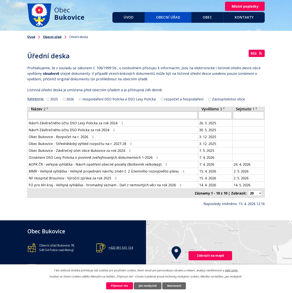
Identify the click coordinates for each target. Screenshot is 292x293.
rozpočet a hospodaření (183, 99)
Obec (207, 17)
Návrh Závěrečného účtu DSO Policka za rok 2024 (72, 130)
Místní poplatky (244, 6)
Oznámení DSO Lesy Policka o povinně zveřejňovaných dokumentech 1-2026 (94, 157)
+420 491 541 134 (120, 247)
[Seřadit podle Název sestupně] (47, 109)
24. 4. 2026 (242, 164)
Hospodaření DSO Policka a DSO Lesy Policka (119, 99)
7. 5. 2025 (206, 150)
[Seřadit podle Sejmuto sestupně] (256, 109)
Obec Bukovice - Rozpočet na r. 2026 (62, 136)
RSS (257, 53)
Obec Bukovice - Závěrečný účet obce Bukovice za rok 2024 (80, 150)
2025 (54, 99)
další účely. (231, 270)
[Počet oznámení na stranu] (255, 193)
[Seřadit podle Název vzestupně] (47, 108)
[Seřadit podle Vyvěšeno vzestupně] (224, 108)
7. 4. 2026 (206, 157)
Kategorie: (35, 98)
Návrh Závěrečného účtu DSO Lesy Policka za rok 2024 (76, 123)
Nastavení (175, 286)
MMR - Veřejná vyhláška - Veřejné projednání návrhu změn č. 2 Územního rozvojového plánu (107, 171)
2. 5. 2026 (241, 171)
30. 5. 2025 (207, 130)
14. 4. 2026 (207, 185)
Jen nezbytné (148, 286)
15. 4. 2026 (207, 171)
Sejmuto (245, 109)
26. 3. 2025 (207, 123)
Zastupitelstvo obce (228, 99)
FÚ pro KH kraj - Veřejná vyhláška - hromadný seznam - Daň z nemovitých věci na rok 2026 (106, 185)
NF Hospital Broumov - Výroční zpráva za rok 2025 (73, 178)
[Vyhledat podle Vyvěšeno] (215, 115)
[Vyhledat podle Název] (112, 115)
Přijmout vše (118, 286)
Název (38, 109)
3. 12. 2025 (207, 136)
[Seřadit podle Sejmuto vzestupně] (256, 108)
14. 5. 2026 (242, 185)
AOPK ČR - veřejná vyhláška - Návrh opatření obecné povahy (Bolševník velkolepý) (99, 164)
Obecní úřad (168, 17)
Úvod (128, 17)
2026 (70, 99)
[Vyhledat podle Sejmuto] (248, 115)
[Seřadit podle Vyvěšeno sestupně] (224, 109)
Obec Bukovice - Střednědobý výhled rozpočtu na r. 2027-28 (81, 143)
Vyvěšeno (212, 109)
